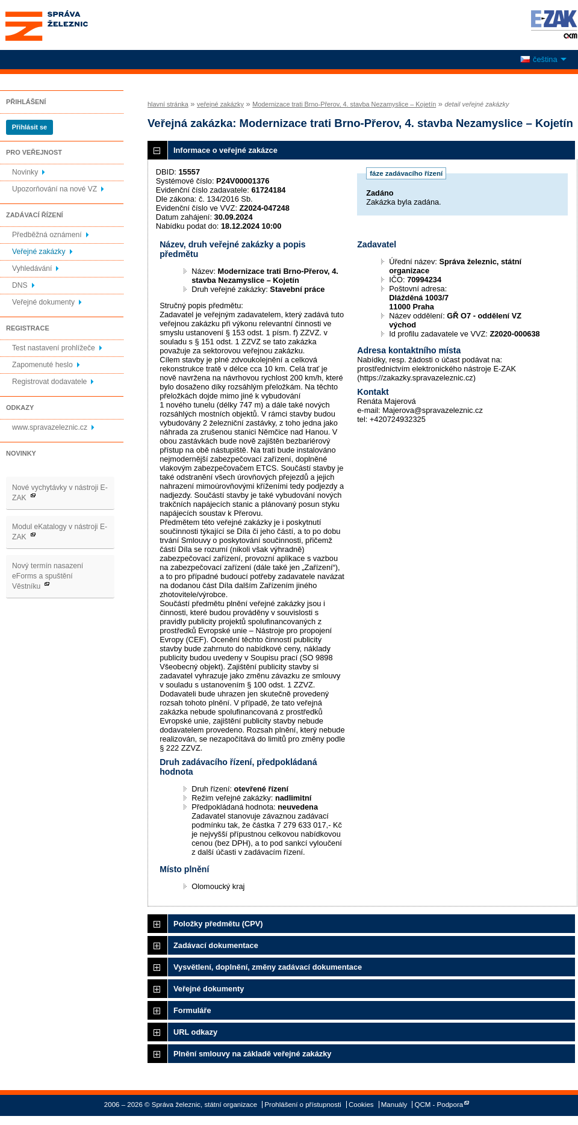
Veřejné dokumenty (43, 302)
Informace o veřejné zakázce (225, 150)
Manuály (394, 1104)
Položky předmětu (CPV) (218, 923)
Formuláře (192, 1010)
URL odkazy (195, 1032)
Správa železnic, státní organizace (68, 25)
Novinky (25, 172)
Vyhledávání (32, 268)
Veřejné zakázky (39, 251)
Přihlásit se (29, 127)
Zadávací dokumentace (215, 945)
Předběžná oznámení (47, 235)
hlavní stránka (168, 104)
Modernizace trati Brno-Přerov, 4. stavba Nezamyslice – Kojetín (344, 104)
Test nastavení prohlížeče (53, 348)
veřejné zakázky (220, 104)
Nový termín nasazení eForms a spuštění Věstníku (47, 576)
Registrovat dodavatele (49, 381)
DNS (20, 285)
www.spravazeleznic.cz (49, 427)
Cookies (361, 1104)
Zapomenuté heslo (42, 365)
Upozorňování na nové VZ (54, 189)
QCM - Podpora (439, 1104)
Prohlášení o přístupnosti (302, 1104)
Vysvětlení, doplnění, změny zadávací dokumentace (267, 967)
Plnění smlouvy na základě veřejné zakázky (252, 1053)
